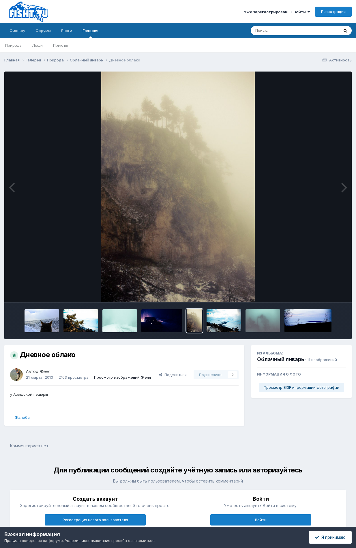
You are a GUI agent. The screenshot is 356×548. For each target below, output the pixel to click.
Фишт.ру (17, 30)
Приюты (60, 45)
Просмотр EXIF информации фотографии (301, 387)
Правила (12, 540)
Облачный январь (280, 359)
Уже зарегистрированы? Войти (277, 12)
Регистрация (333, 11)
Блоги (66, 30)
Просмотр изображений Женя (122, 377)
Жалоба (22, 417)
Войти (261, 519)
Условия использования (87, 540)
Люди (37, 45)
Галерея (90, 33)
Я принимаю (330, 537)
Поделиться (173, 374)
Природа (13, 45)
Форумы (43, 30)
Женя (45, 371)
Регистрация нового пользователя (95, 519)
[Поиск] (284, 30)
